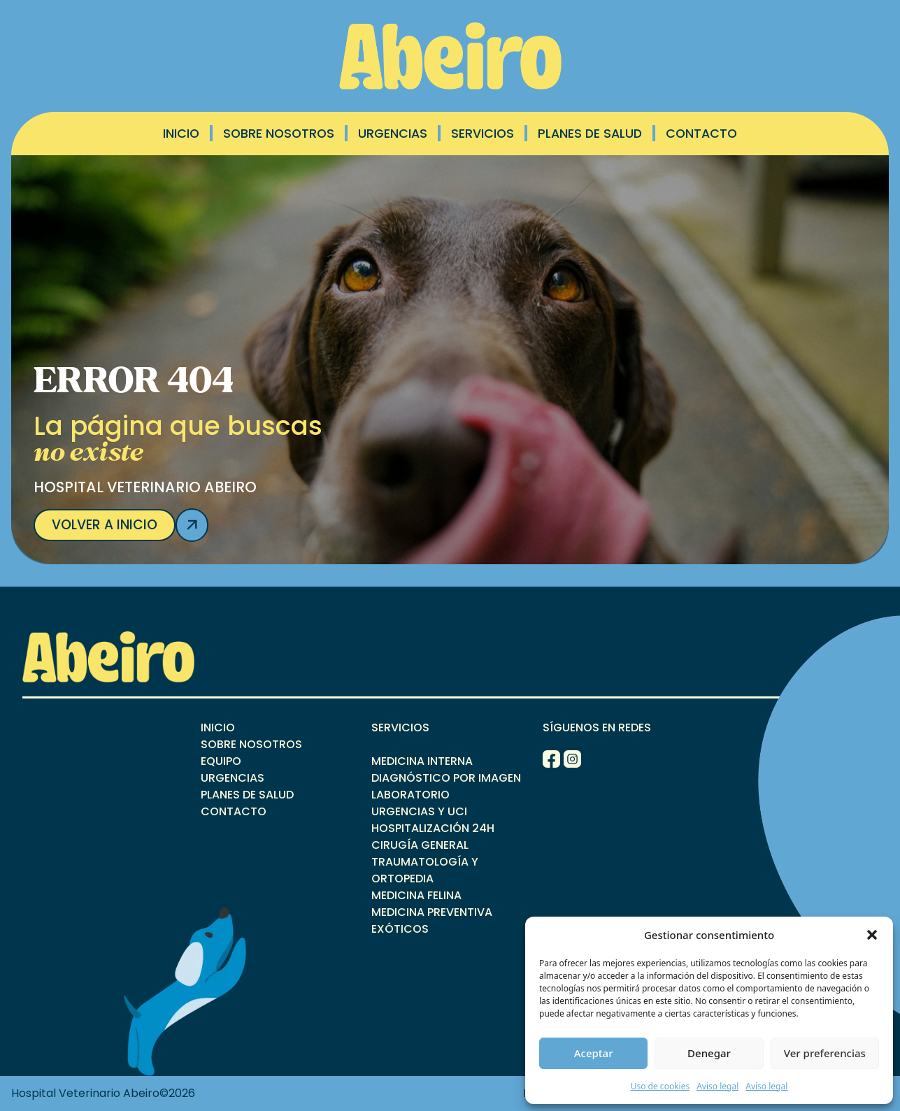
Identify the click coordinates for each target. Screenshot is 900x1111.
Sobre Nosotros (278, 133)
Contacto (701, 133)
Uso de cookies (660, 1086)
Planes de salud (590, 133)
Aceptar (593, 1053)
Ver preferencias (825, 1053)
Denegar (709, 1053)
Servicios (482, 133)
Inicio (181, 133)
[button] (872, 935)
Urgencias (392, 133)
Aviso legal (717, 1086)
